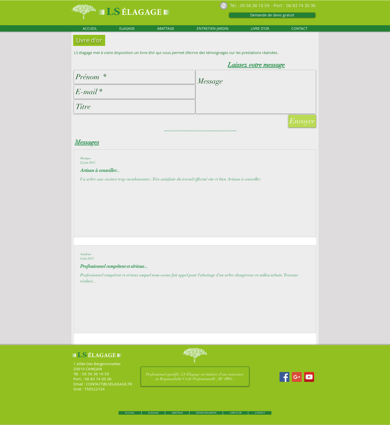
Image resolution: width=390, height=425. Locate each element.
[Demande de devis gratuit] (272, 15)
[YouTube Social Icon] (309, 377)
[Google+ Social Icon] (297, 377)
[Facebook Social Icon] (284, 377)
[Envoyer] (302, 121)
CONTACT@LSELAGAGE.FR (109, 383)
